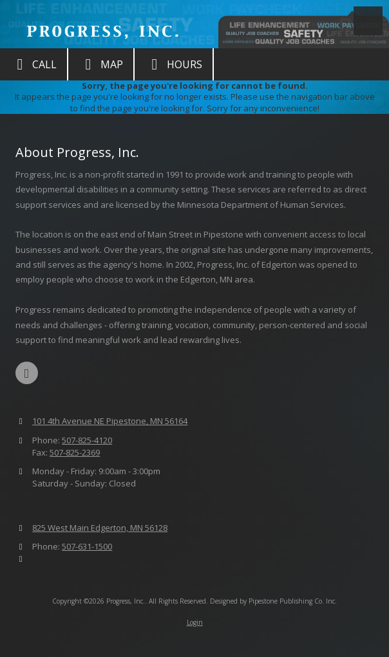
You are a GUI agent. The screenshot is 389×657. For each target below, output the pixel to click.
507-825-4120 (87, 440)
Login (195, 622)
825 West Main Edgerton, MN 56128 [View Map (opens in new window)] (99, 527)
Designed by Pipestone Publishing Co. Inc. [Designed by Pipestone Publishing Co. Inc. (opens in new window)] (273, 601)
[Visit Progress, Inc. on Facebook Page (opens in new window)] (26, 373)
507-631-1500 (87, 546)
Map (101, 64)
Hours (173, 64)
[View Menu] (368, 20)
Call (33, 64)
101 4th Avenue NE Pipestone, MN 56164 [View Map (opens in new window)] (109, 421)
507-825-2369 (75, 452)
